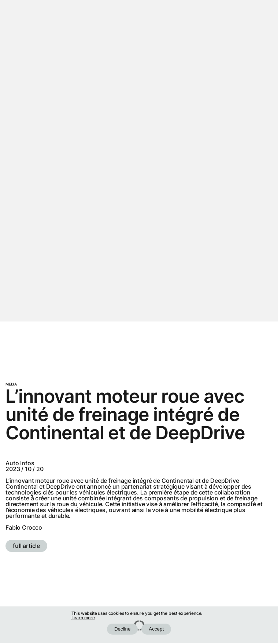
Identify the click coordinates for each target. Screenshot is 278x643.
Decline (122, 629)
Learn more (83, 617)
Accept (156, 629)
